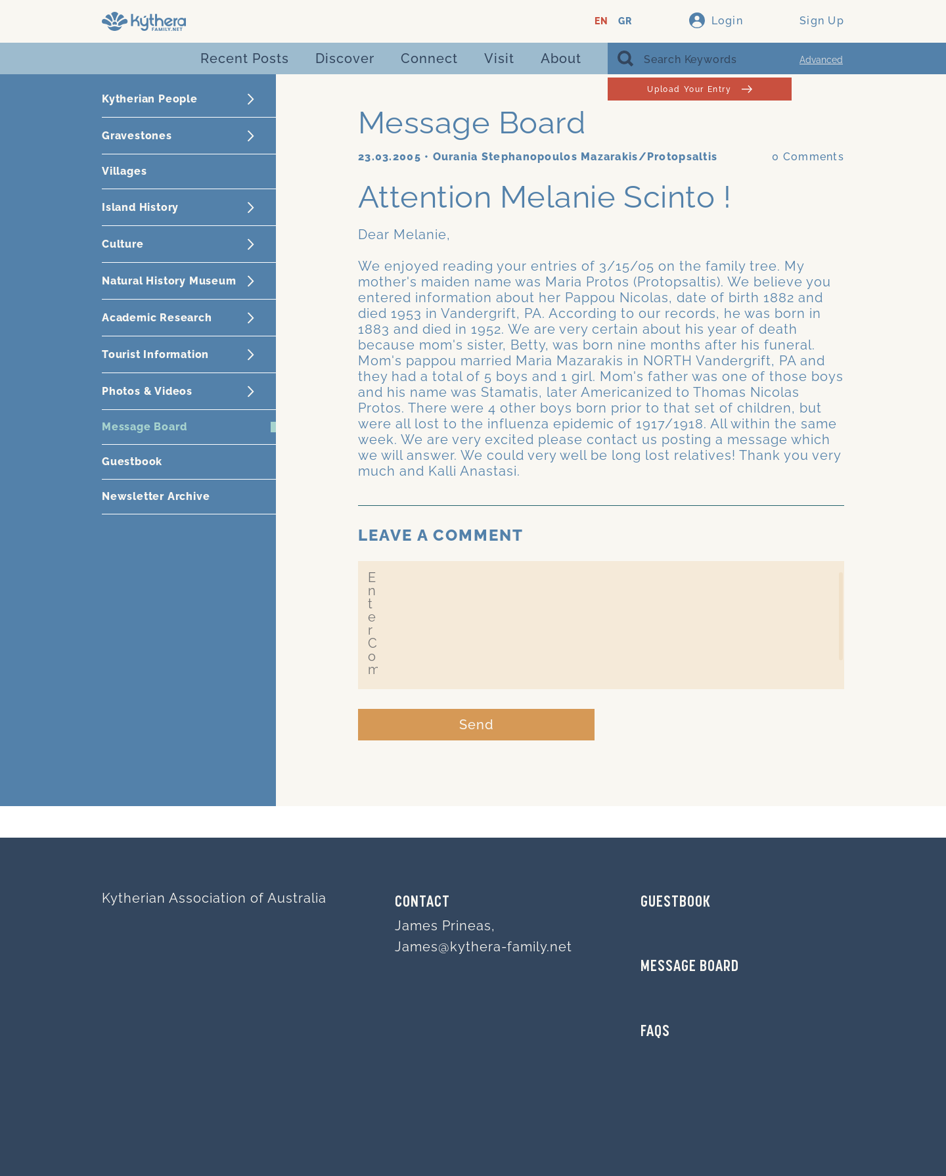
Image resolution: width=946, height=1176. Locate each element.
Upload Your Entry (699, 89)
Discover (344, 58)
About (561, 58)
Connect (429, 58)
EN (601, 21)
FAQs (655, 1032)
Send (476, 725)
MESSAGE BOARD (690, 967)
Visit (499, 58)
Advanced (821, 60)
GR (625, 21)
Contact (422, 903)
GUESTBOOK (676, 903)
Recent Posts (244, 58)
